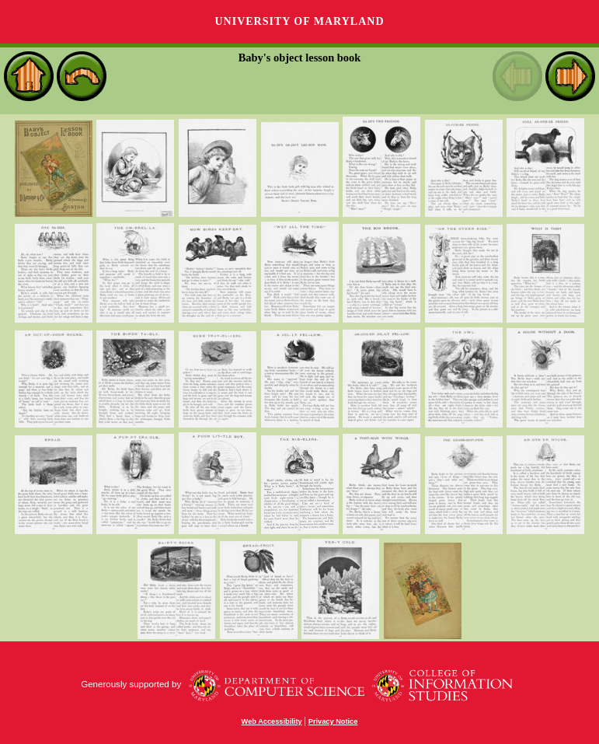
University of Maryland (299, 21)
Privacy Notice (333, 721)
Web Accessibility (272, 721)
